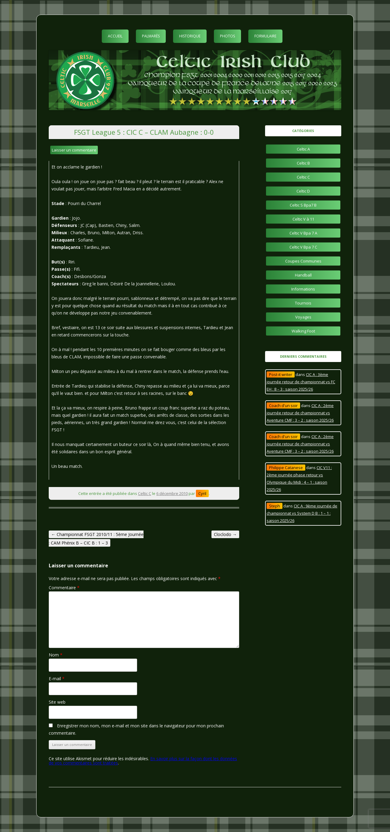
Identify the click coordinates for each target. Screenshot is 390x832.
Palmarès (151, 36)
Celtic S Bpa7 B (303, 205)
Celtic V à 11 (303, 219)
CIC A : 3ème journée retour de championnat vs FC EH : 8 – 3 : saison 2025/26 (301, 382)
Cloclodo (225, 534)
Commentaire (64, 587)
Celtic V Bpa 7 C (303, 247)
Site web (57, 702)
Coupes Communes (303, 261)
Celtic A (303, 149)
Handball (303, 275)
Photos (227, 36)
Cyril (202, 493)
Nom (55, 655)
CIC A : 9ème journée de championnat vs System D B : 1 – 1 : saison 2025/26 (302, 513)
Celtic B (303, 163)
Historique (189, 36)
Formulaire (265, 36)
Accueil (115, 36)
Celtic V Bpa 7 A (303, 233)
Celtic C (144, 493)
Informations (303, 289)
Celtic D (303, 191)
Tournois (303, 303)
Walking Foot (303, 331)
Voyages (303, 317)
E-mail (57, 678)
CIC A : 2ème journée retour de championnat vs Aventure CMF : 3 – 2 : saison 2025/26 (300, 413)
